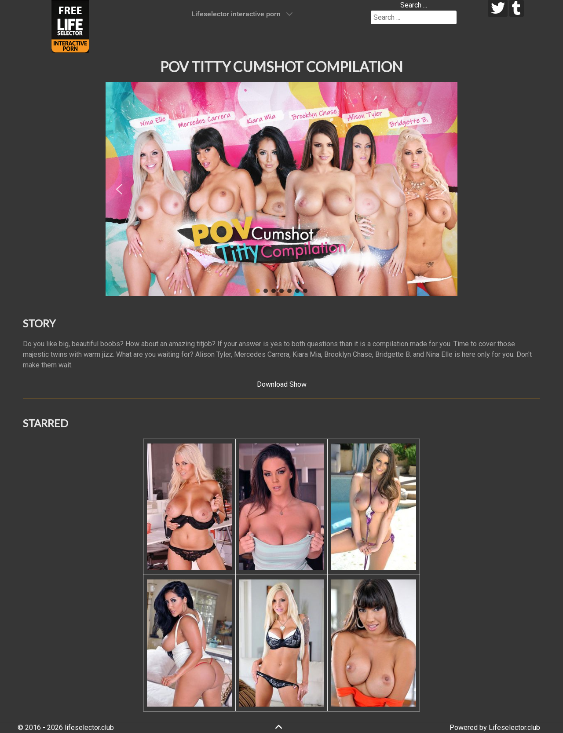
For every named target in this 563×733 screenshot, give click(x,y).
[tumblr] (516, 8)
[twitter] (498, 8)
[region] (281, 189)
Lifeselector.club (514, 727)
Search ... (413, 5)
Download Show (282, 384)
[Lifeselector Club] (70, 26)
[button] (119, 189)
